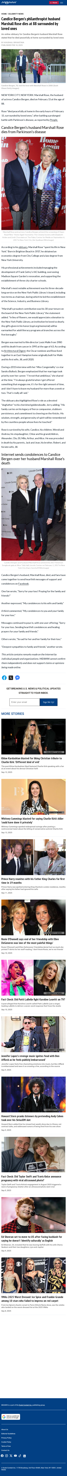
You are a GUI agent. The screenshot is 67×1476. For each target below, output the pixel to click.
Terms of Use (6, 1446)
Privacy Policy (6, 1438)
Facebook (23, 583)
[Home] (8, 2)
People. (54, 119)
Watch (55, 3)
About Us (4, 1429)
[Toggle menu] (63, 2)
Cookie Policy (6, 1442)
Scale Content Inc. (25, 1405)
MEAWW (4, 1405)
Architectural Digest (15, 350)
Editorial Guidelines (8, 1434)
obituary (23, 247)
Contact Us (5, 1450)
